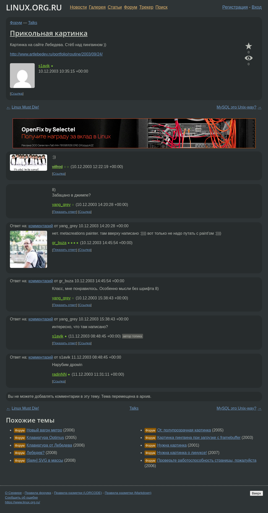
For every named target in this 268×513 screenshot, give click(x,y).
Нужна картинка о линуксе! (182, 453)
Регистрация (235, 7)
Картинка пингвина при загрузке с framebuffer (198, 437)
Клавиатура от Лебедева (49, 445)
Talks (32, 23)
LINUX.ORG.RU (34, 7)
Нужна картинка (172, 445)
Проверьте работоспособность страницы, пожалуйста (206, 460)
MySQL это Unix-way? (236, 107)
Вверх (256, 493)
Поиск (161, 7)
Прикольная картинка (49, 33)
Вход (257, 7)
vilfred (57, 167)
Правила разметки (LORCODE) (78, 493)
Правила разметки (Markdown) (128, 493)
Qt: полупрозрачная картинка (184, 430)
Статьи (115, 7)
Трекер (146, 7)
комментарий (41, 226)
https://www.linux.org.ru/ (22, 502)
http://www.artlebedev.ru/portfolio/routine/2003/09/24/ (56, 54)
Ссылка (17, 93)
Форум (130, 7)
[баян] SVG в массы (45, 460)
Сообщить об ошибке (21, 497)
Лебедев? (35, 453)
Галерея (97, 7)
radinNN (59, 374)
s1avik (44, 66)
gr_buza (59, 243)
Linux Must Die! (25, 107)
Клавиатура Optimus (45, 437)
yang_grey (61, 204)
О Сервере (13, 493)
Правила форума (38, 493)
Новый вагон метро (44, 430)
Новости (78, 7)
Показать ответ (64, 212)
